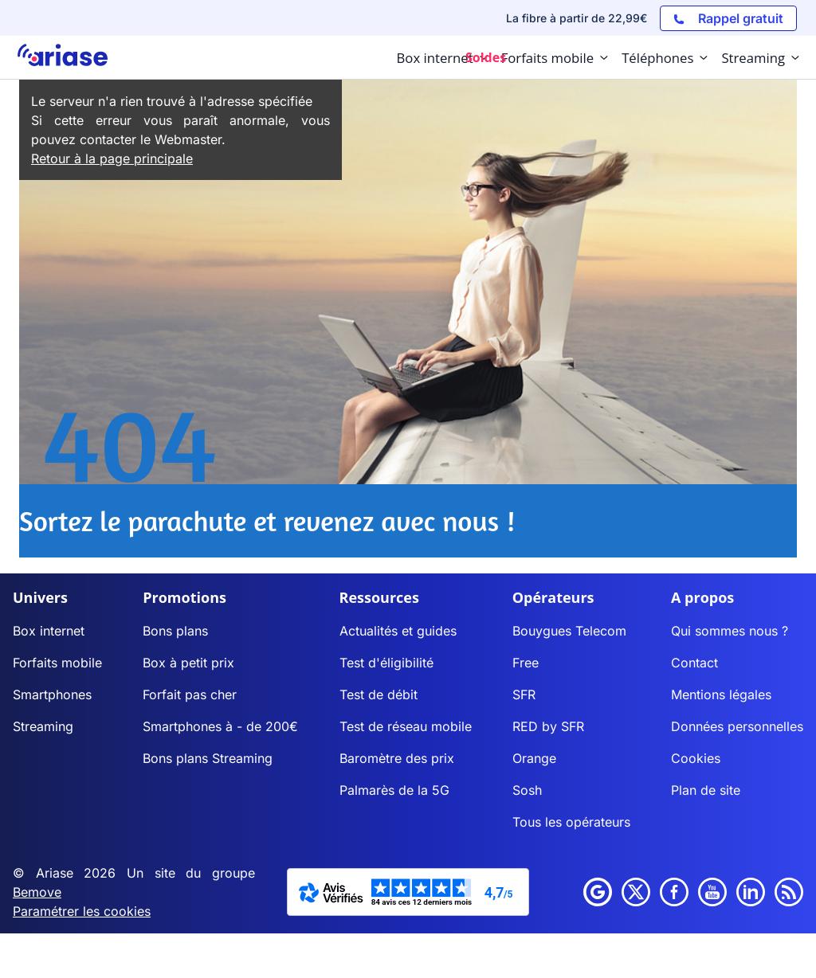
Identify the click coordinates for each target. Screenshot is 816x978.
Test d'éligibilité (386, 663)
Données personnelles (737, 726)
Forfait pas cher (190, 694)
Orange (534, 758)
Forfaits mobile (57, 663)
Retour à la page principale (112, 158)
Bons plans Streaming (208, 758)
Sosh (527, 790)
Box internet (48, 631)
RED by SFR (548, 726)
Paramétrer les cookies (82, 911)
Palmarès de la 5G (394, 790)
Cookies (695, 758)
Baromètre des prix (396, 758)
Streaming (43, 726)
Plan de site (705, 790)
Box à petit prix (188, 663)
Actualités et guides (398, 631)
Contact (694, 663)
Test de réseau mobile (405, 726)
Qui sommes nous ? (729, 631)
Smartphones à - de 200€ (220, 726)
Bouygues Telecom (569, 631)
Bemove (37, 892)
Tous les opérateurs (571, 822)
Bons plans (175, 631)
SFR (524, 694)
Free (525, 663)
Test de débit (378, 694)
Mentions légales (721, 694)
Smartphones (52, 694)
